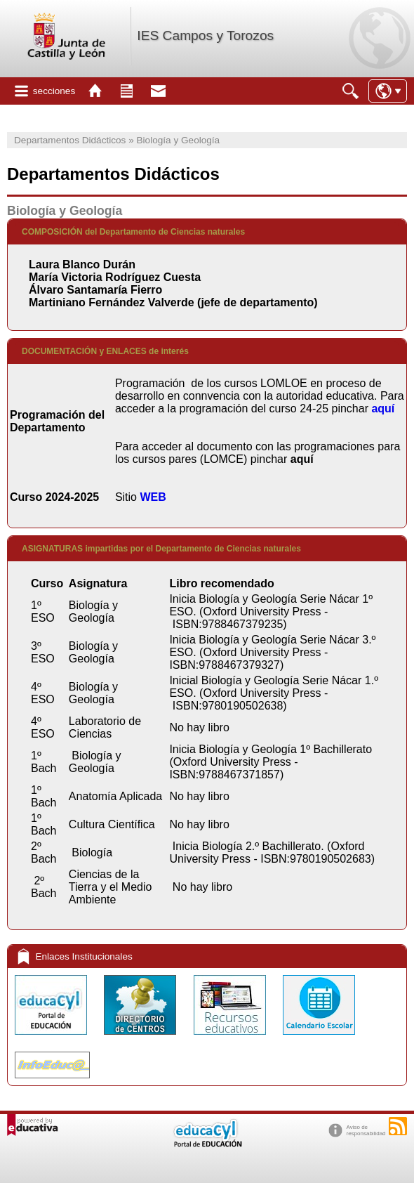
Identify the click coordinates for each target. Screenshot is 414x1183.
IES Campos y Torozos (205, 35)
